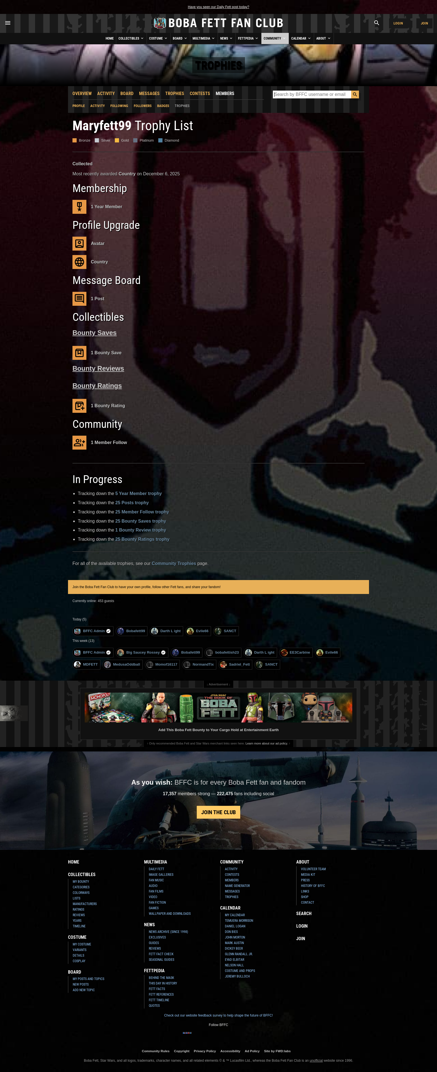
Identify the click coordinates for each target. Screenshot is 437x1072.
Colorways (81, 893)
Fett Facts (157, 989)
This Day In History (163, 983)
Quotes (154, 1006)
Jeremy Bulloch (237, 976)
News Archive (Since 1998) (168, 932)
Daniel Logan (235, 926)
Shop (305, 897)
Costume (158, 38)
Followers (143, 106)
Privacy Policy (205, 1051)
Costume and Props (240, 971)
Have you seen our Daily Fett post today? (218, 7)
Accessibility (230, 1051)
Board (180, 38)
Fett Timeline (159, 1000)
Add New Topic (84, 990)
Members (225, 93)
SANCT (225, 631)
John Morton (235, 937)
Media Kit (308, 875)
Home (110, 38)
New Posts (81, 984)
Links (305, 891)
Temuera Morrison (239, 921)
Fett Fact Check (161, 954)
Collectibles (131, 38)
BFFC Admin (92, 631)
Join (424, 23)
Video (153, 897)
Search (304, 913)
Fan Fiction (157, 902)
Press (305, 880)
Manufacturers (85, 904)
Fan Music (156, 880)
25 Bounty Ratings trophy (142, 539)
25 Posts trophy (132, 502)
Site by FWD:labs (277, 1051)
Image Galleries (161, 875)
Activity (106, 93)
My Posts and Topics (88, 979)
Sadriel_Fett (235, 664)
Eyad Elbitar (234, 960)
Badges (163, 106)
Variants (79, 950)
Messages (149, 93)
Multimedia (204, 38)
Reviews (79, 915)
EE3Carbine (295, 652)
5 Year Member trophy (138, 493)
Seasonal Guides (161, 960)
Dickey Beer (234, 948)
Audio (153, 886)
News (226, 38)
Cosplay (79, 961)
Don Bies (231, 932)
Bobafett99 (131, 631)
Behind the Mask (161, 978)
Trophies (174, 93)
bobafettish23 (222, 652)
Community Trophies (174, 563)
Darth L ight (166, 631)
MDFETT (86, 664)
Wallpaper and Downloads (170, 914)
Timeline (79, 926)
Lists (76, 898)
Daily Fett (156, 869)
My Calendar (235, 915)
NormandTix (198, 664)
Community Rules (155, 1051)
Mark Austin (234, 943)
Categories (81, 887)
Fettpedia (248, 38)
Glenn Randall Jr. (239, 954)
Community (275, 38)
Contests (200, 93)
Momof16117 (162, 664)
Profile (78, 106)
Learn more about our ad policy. (267, 743)
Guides (154, 943)
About (323, 38)
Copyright (181, 1051)
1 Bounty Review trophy (140, 530)
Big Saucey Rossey (141, 652)
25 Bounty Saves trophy (140, 521)
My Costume (82, 944)
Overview (82, 93)
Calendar (301, 38)
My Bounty (81, 882)
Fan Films (156, 891)
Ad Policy (252, 1051)
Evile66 (197, 631)
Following (119, 106)
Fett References (161, 994)
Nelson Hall (234, 965)
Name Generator (237, 886)
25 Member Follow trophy (142, 512)
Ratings (78, 909)
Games (154, 908)
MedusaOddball (122, 664)
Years (77, 921)
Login (398, 23)
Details (78, 955)
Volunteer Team (313, 869)
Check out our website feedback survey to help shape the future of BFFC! (218, 1015)
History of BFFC (313, 886)
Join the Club (218, 812)
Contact (307, 902)
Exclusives (157, 937)
